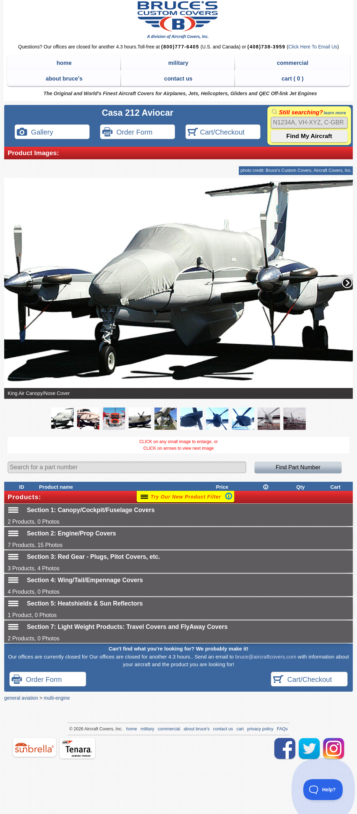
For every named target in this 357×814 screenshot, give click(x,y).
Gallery (35, 133)
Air (87, 728)
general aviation (21, 698)
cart (240, 728)
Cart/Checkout (216, 133)
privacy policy (260, 728)
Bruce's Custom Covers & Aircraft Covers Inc (178, 20)
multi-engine (57, 698)
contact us (178, 78)
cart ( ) (293, 78)
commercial (292, 63)
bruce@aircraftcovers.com (265, 657)
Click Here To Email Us (312, 47)
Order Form (127, 133)
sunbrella (34, 747)
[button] (347, 282)
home (63, 63)
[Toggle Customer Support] (323, 789)
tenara (77, 748)
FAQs (282, 728)
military (178, 63)
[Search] (309, 122)
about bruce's (64, 78)
